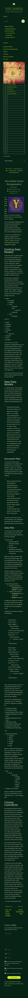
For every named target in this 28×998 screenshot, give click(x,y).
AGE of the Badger (12, 84)
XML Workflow (13, 170)
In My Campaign (14, 9)
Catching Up (10, 89)
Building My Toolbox (12, 86)
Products (10, 168)
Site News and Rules (8, 46)
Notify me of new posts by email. (13, 973)
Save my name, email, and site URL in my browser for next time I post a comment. (13, 963)
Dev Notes (5, 59)
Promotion (6, 54)
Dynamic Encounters (12, 93)
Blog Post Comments (8, 56)
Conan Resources (11, 91)
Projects (5, 51)
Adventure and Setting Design (10, 49)
